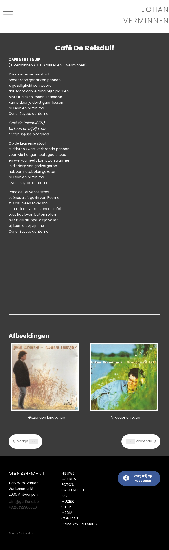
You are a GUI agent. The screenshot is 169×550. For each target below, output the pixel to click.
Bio (64, 495)
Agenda (68, 478)
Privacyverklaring (71, 523)
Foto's (67, 484)
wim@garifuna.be (24, 501)
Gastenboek (72, 490)
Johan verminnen (146, 15)
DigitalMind (26, 533)
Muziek (67, 501)
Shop (66, 507)
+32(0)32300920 (23, 507)
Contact (70, 518)
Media (66, 512)
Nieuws (68, 473)
